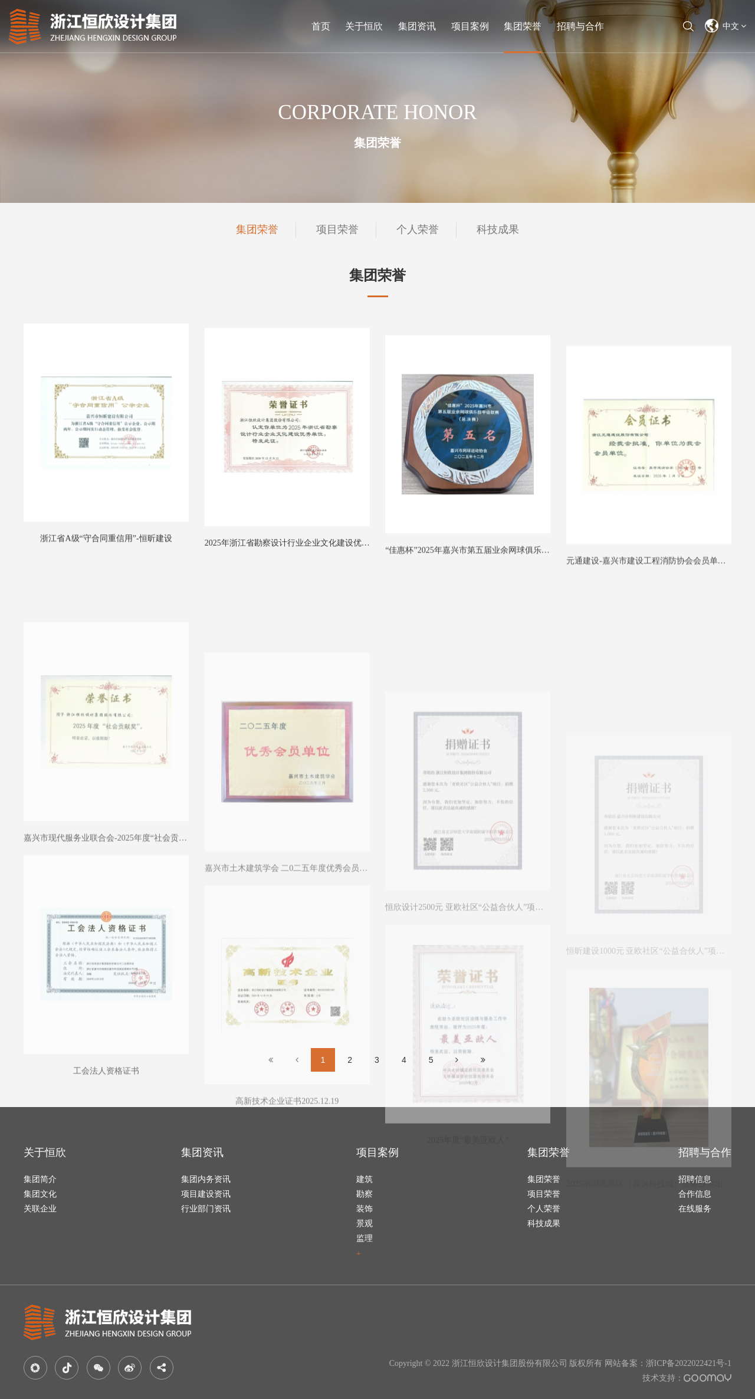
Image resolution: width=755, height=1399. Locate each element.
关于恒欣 (364, 26)
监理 (364, 1238)
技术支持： (686, 1378)
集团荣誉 (522, 26)
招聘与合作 (580, 26)
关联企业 (40, 1208)
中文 (726, 25)
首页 (320, 26)
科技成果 (498, 229)
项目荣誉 (337, 229)
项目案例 (470, 26)
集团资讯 (417, 26)
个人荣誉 (417, 229)
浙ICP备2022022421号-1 (688, 1363)
